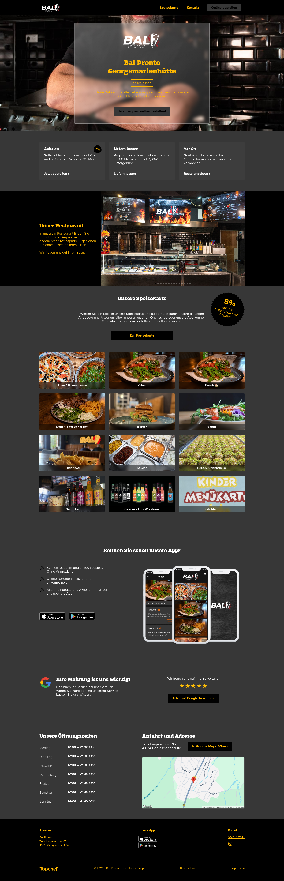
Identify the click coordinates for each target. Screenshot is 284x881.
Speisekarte (169, 7)
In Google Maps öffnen (210, 746)
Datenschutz (187, 868)
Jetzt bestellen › (56, 173)
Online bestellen (224, 7)
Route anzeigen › (197, 173)
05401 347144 (236, 837)
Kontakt (193, 7)
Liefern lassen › (126, 173)
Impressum (238, 868)
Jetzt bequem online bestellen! (142, 111)
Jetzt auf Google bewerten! (193, 698)
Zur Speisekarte (142, 335)
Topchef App (136, 868)
